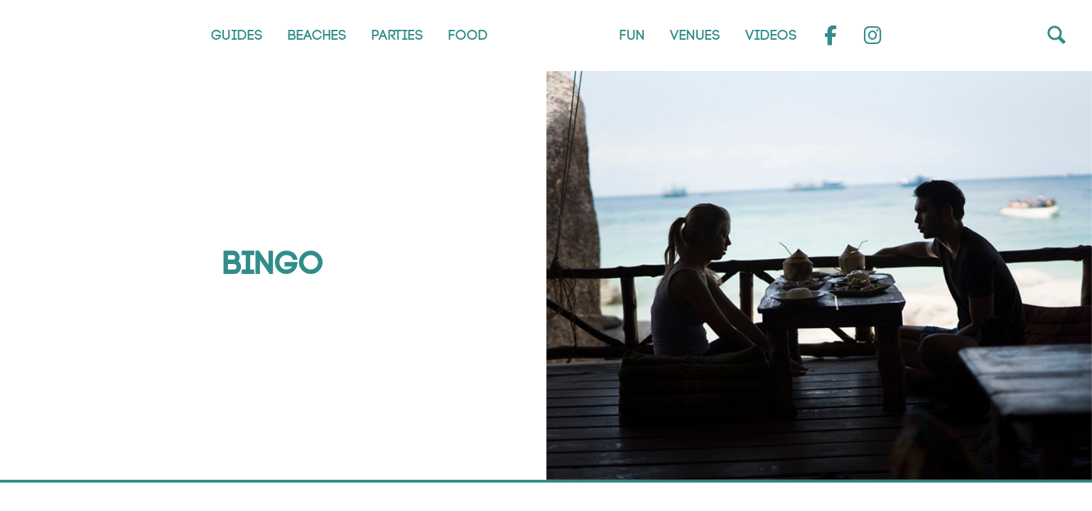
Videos (770, 35)
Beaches (316, 35)
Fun (631, 35)
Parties (397, 35)
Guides (236, 35)
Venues (694, 35)
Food (467, 35)
